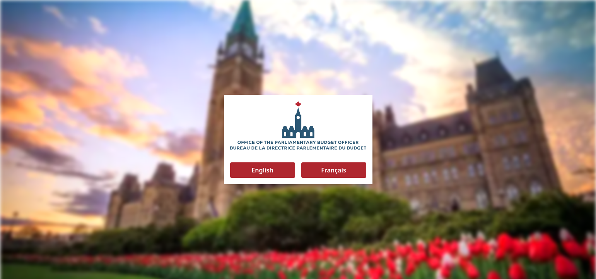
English (262, 170)
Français (333, 170)
